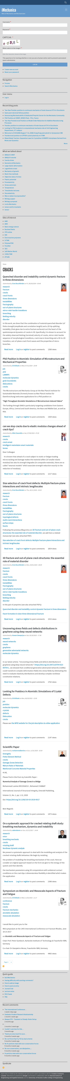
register (26, 349)
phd (4, 372)
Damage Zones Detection (13, 762)
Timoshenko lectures (12, 190)
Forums (7, 83)
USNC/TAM (8, 254)
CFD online (8, 232)
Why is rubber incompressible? (15, 196)
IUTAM (7, 240)
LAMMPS (6, 375)
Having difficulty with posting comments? (19, 980)
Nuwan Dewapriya (18, 635)
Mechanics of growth (12, 171)
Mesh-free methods (11, 174)
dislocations (7, 384)
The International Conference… (16, 1009)
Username (6, 22)
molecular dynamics (11, 378)
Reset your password (12, 72)
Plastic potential (10, 179)
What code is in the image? (12, 48)
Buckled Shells (10, 229)
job (4, 369)
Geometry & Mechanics (12, 163)
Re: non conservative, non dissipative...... (18, 1048)
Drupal (25, 1075)
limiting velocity (9, 316)
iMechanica (9, 10)
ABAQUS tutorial (10, 157)
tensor (7, 210)
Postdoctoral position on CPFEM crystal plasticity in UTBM (25, 135)
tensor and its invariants (13, 207)
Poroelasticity (9, 182)
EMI (6, 235)
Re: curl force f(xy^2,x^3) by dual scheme (18, 1039)
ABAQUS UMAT (10, 155)
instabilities (7, 301)
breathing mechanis (11, 839)
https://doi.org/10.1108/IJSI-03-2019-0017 (23, 799)
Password (6, 29)
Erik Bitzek (15, 366)
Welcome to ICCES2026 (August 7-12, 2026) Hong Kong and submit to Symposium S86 (34, 133)
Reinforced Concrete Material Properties (19, 768)
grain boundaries (9, 381)
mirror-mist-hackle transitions (15, 310)
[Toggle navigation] (66, 10)
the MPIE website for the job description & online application (35, 723)
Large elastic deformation (13, 166)
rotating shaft (8, 845)
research (6, 287)
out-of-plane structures (12, 307)
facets (5, 526)
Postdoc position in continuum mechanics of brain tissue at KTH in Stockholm (31, 125)
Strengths (7, 754)
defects (6, 713)
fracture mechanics (10, 910)
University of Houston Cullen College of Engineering (46, 1077)
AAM (6, 221)
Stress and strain (10, 185)
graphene (6, 647)
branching (7, 313)
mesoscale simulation (11, 916)
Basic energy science (12, 227)
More (65, 143)
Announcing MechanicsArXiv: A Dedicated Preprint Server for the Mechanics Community (34, 115)
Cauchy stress (9, 160)
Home (4, 264)
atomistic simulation (11, 913)
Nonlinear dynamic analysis (13, 848)
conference (7, 901)
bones (5, 448)
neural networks (9, 641)
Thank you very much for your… (15, 1034)
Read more (8, 349)
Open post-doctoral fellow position (17, 113)
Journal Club (9, 989)
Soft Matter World (11, 251)
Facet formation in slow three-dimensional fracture (23, 614)
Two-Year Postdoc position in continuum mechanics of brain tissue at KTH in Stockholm (34, 110)
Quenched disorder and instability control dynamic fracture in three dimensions (34, 609)
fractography (8, 304)
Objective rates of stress (13, 177)
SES (6, 249)
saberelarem (16, 830)
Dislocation (7, 716)
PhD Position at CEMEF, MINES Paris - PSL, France (21, 118)
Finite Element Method (12, 757)
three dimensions (10, 298)
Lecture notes (9, 991)
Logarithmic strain (11, 168)
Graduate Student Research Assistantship (19, 1014)
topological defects (10, 517)
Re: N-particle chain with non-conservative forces (21, 1044)
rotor (5, 836)
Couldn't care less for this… (14, 1029)
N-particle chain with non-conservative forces (20, 1053)
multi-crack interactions (12, 520)
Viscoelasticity (10, 193)
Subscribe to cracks (3, 966)
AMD (6, 224)
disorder (6, 319)
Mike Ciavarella (17, 433)
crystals (6, 710)
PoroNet (8, 246)
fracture (6, 289)
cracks (5, 292)
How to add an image (12, 983)
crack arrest (7, 442)
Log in (18, 349)
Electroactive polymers (13, 238)
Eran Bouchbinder (18, 283)
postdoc (6, 704)
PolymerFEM (9, 243)
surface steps (8, 523)
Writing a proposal (11, 201)
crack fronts (7, 295)
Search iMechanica (11, 86)
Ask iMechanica (10, 977)
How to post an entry (12, 986)
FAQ (6, 997)
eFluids (7, 257)
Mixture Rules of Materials (13, 765)
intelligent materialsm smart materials (18, 445)
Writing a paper (10, 199)
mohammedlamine (18, 751)
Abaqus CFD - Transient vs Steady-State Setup (20, 1019)
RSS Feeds (8, 994)
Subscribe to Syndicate (3, 1067)
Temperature (9, 188)
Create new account (11, 69)
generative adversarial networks (15, 650)
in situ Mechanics (10, 204)
